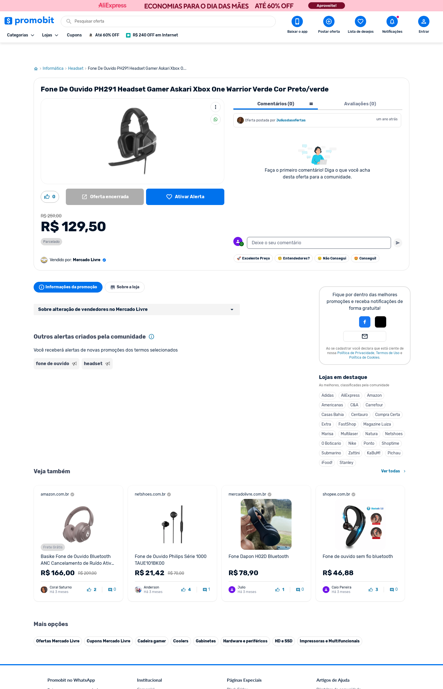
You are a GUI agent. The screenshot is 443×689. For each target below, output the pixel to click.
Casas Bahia (333, 397)
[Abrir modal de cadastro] (423, 26)
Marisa (327, 417)
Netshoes (394, 417)
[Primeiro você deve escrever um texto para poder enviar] (397, 225)
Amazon (374, 378)
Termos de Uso (387, 336)
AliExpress (350, 378)
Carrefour (374, 388)
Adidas (328, 378)
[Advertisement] (142, 376)
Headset (78, 51)
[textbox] (319, 226)
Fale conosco (148, 679)
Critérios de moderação (336, 679)
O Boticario (331, 426)
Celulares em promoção (247, 679)
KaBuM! (373, 436)
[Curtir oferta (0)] (50, 180)
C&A (354, 388)
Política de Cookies (364, 341)
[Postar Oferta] (329, 26)
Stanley (346, 445)
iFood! (327, 445)
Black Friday (237, 672)
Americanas (332, 388)
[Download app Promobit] (297, 26)
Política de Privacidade (355, 336)
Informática (55, 51)
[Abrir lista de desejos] (360, 26)
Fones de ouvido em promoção (254, 686)
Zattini (354, 436)
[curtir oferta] (92, 572)
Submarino (331, 436)
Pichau (394, 436)
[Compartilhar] (215, 102)
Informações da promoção (70, 270)
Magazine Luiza (377, 407)
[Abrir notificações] (392, 26)
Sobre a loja (130, 270)
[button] (345, 305)
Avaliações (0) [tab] (360, 87)
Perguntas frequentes (334, 686)
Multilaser (349, 417)
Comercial (145, 672)
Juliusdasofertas (291, 103)
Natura (371, 417)
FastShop (347, 407)
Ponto (369, 426)
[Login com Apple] (380, 305)
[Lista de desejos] (185, 180)
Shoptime (390, 426)
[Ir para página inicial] (38, 51)
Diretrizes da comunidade (338, 672)
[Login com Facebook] (364, 305)
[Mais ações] (215, 90)
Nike (352, 426)
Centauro (359, 397)
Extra (326, 407)
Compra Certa (387, 397)
